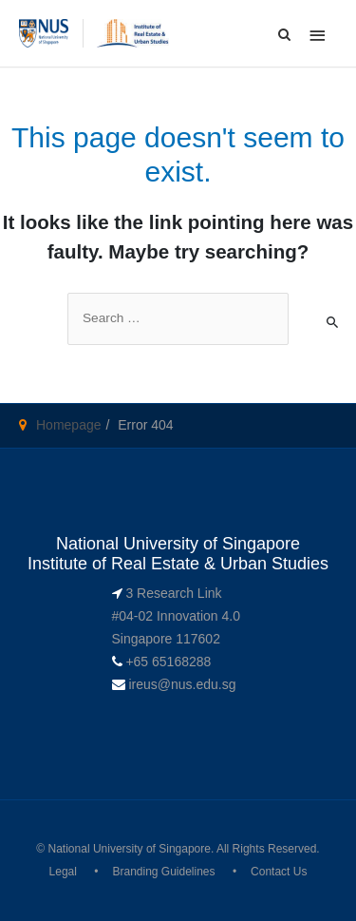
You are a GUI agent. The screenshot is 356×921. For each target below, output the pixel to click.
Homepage (69, 424)
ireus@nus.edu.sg (181, 684)
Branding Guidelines (163, 871)
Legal (63, 871)
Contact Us (279, 871)
